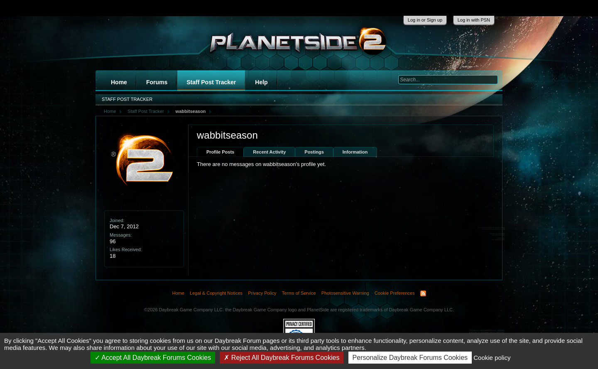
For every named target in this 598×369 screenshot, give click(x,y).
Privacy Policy (262, 293)
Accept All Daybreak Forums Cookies (153, 357)
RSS (423, 293)
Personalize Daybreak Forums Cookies (410, 357)
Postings (314, 151)
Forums (156, 82)
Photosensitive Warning (345, 293)
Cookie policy (491, 357)
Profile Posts (220, 151)
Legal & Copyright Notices (216, 293)
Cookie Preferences (395, 293)
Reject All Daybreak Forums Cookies (281, 357)
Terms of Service (299, 293)
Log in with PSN (474, 19)
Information (355, 151)
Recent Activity (269, 151)
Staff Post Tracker (211, 82)
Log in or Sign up (425, 19)
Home (119, 82)
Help (261, 82)
